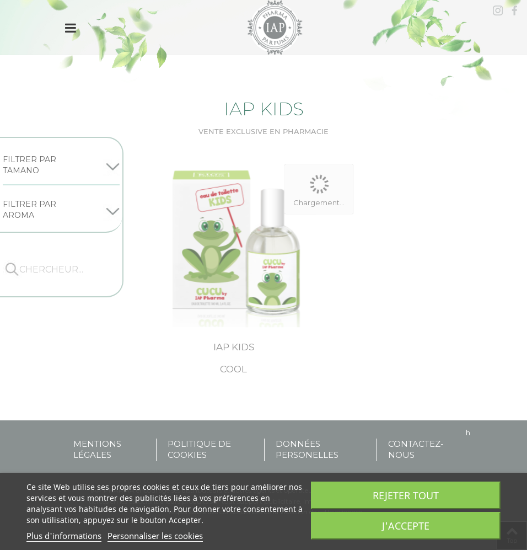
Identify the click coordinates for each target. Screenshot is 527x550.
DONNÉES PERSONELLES (307, 449)
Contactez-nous (416, 449)
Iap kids (233, 347)
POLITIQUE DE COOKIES (199, 449)
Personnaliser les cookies (155, 535)
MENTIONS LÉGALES (97, 449)
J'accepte (405, 525)
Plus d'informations (63, 535)
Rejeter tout (406, 495)
